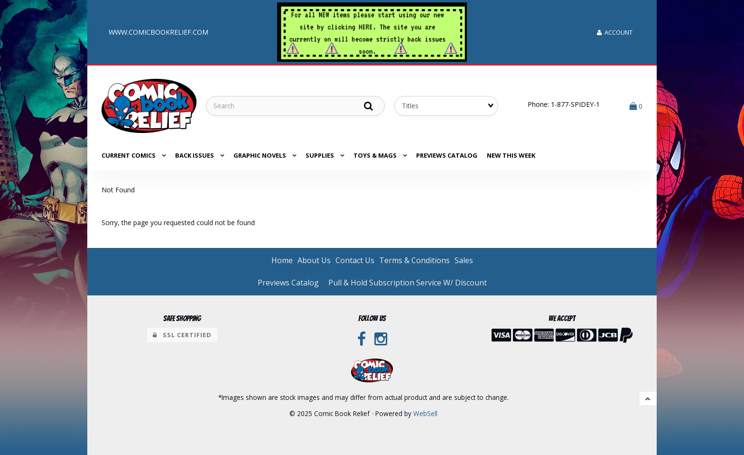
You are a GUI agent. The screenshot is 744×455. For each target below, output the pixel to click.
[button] (635, 106)
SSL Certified (182, 335)
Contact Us (354, 260)
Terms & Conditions (414, 260)
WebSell (425, 413)
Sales (464, 260)
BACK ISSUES (195, 155)
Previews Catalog (446, 155)
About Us (314, 260)
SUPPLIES (320, 155)
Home (282, 260)
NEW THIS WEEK (511, 155)
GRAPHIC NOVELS (260, 155)
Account (614, 32)
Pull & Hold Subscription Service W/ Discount (407, 282)
